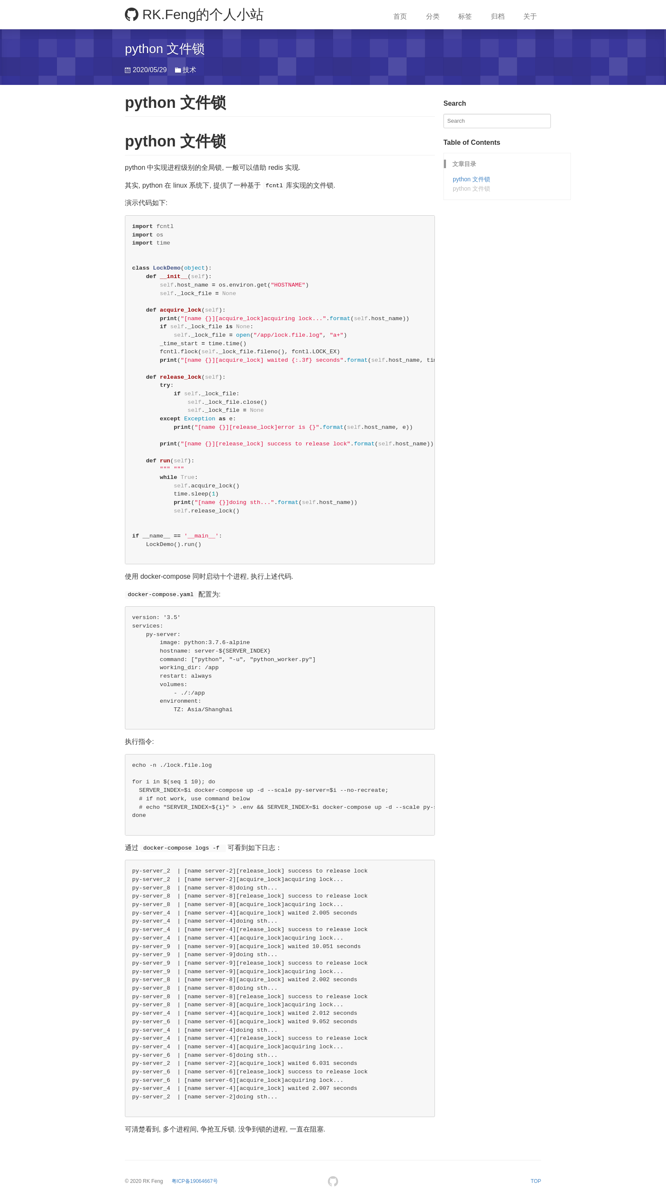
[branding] (195, 1181)
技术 (189, 69)
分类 (433, 16)
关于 (530, 16)
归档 (498, 16)
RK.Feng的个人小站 (194, 14)
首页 (400, 16)
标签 (465, 16)
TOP (536, 1181)
